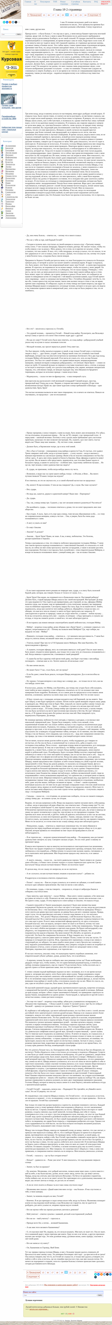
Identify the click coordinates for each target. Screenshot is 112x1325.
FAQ (96, 2)
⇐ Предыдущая (34, 15)
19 (63, 15)
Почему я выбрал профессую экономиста (9, 86)
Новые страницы (64, 3)
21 (71, 15)
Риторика (9, 190)
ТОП (55, 2)
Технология (10, 199)
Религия (8, 187)
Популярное (45, 2)
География (9, 150)
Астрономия (10, 146)
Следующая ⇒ (94, 15)
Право (8, 183)
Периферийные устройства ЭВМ (9, 117)
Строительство (11, 197)
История (8, 160)
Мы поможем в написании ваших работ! (61, 1285)
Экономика (10, 215)
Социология (10, 192)
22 (76, 15)
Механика (9, 173)
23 (81, 15)
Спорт (8, 194)
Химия (8, 211)
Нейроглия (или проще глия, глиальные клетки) (12, 129)
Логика (8, 166)
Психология (10, 185)
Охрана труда (11, 176)
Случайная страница (75, 3)
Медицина (9, 171)
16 (49, 15)
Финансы (9, 208)
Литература (10, 164)
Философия (10, 206)
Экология (9, 213)
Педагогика (10, 178)
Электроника (10, 218)
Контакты (87, 2)
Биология (9, 148)
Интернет (9, 155)
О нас (35, 3)
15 (44, 15)
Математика (10, 169)
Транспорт (9, 201)
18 (58, 15)
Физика (8, 204)
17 (53, 15)
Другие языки (11, 153)
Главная (28, 2)
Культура (9, 162)
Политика (9, 180)
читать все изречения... (39, 1309)
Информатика (11, 157)
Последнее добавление (76, 1320)
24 (85, 15)
